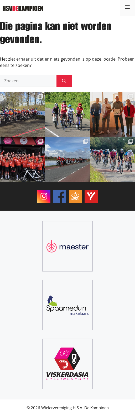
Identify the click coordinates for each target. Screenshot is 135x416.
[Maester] (67, 246)
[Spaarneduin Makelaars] (67, 305)
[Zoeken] (64, 81)
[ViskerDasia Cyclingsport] (67, 364)
